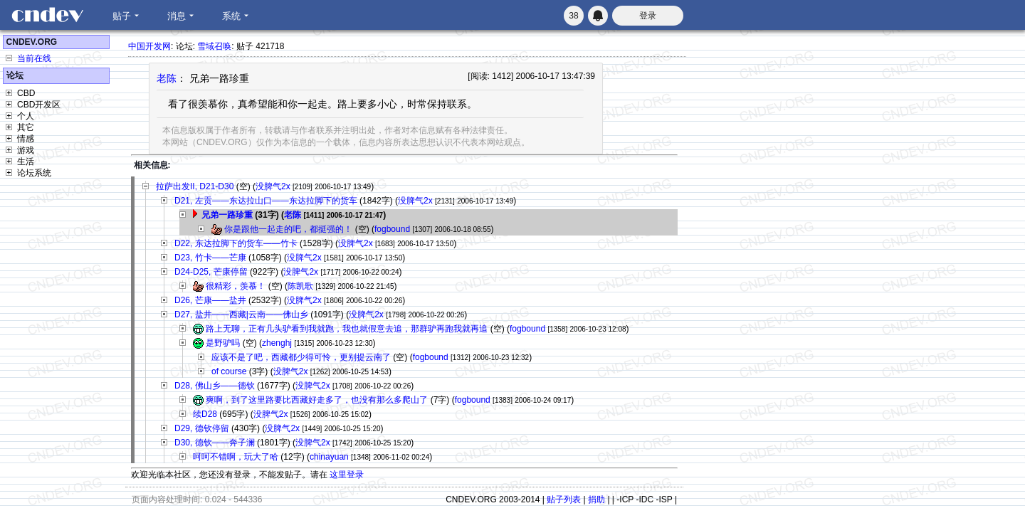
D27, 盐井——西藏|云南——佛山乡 (241, 314)
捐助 (596, 499)
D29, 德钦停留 (201, 428)
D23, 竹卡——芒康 (210, 258)
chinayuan (329, 457)
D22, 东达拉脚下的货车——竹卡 (236, 243)
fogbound (392, 229)
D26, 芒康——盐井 (210, 300)
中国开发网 (149, 46)
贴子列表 (564, 499)
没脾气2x (273, 186)
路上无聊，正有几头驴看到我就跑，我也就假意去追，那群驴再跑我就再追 (347, 329)
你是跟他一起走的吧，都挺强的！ (288, 229)
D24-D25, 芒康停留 (211, 272)
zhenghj (277, 343)
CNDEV (47, 15)
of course (228, 371)
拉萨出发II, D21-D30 (194, 186)
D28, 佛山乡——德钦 (214, 386)
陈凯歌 (300, 286)
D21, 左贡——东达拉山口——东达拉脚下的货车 (265, 201)
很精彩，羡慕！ (236, 286)
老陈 (167, 78)
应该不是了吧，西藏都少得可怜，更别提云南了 (301, 357)
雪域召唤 (214, 46)
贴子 (121, 16)
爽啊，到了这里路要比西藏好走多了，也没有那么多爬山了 (317, 400)
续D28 (205, 414)
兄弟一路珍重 (227, 215)
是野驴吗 (223, 343)
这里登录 (347, 475)
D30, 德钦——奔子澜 (214, 443)
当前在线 (34, 58)
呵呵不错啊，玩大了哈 (235, 457)
